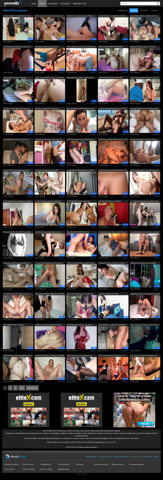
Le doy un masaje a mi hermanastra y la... (113, 170)
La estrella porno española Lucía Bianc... (113, 16)
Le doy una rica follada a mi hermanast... (49, 263)
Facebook (146, 457)
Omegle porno (45, 464)
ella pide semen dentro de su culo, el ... (49, 139)
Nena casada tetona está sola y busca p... (144, 78)
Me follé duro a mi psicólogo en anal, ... (48, 232)
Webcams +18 (79, 3)
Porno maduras (64, 464)
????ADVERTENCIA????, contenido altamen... (78, 201)
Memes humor (28, 464)
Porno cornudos (46, 469)
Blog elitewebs (63, 469)
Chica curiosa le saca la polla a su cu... (112, 355)
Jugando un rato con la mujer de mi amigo (145, 294)
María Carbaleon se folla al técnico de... (17, 16)
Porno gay (79, 464)
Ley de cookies (104, 457)
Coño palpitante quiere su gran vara (16, 139)
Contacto (135, 457)
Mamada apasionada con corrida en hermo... (79, 325)
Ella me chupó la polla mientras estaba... (81, 108)
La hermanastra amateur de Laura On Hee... (16, 47)
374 (21, 388)
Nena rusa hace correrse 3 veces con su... (48, 16)
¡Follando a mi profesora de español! (143, 263)
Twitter (155, 457)
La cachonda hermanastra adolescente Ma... (144, 201)
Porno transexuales (101, 464)
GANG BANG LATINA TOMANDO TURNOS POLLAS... (14, 78)
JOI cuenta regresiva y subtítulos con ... (81, 139)
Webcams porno (118, 464)
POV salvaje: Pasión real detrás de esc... (17, 294)
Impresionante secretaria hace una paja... (79, 356)
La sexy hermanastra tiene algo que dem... (48, 201)
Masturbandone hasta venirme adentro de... (144, 325)
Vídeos (42, 3)
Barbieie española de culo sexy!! (47, 108)
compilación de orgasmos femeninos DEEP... (16, 109)
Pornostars (65, 3)
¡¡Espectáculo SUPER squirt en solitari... (81, 170)
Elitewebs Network (12, 464)
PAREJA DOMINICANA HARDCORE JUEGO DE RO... (111, 78)
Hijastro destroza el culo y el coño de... (143, 139)
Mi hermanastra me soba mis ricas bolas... (18, 201)
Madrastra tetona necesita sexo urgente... (46, 47)
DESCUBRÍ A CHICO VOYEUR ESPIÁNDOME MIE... (13, 325)
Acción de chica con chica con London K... (81, 47)
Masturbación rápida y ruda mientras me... (80, 78)
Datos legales (91, 457)
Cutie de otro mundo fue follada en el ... (144, 355)
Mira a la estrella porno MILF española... (17, 232)
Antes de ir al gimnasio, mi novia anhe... (80, 294)
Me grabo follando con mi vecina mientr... (144, 108)
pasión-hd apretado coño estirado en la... (144, 170)
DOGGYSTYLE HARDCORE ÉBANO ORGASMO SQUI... (111, 47)
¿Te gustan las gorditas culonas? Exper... (113, 232)
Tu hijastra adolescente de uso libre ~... (112, 263)
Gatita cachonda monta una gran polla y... (81, 263)
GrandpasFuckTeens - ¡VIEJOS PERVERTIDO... (110, 201)
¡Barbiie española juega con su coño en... (113, 108)
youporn (30, 42)
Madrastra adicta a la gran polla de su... (17, 263)
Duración (154, 10)
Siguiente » (32, 388)
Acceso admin (81, 474)
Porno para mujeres (136, 464)
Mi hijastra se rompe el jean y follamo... (80, 16)
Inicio (33, 3)
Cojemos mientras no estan (108, 294)
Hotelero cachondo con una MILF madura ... (47, 170)
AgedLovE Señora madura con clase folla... (143, 47)
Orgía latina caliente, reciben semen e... (144, 16)
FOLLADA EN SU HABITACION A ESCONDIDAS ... (78, 232)
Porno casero (10, 469)
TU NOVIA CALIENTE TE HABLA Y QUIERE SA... (49, 356)
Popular (134, 10)
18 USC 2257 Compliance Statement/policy (81, 447)
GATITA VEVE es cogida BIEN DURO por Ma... (112, 325)
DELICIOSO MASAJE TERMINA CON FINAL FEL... (49, 294)
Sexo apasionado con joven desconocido (144, 232)
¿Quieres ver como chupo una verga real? (48, 325)
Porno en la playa (29, 469)
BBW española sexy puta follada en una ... (17, 356)
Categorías (53, 3)
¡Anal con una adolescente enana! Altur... (49, 78)
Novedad (144, 10)
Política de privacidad (121, 457)
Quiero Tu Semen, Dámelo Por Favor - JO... (16, 170)
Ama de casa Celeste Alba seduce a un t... (113, 139)
